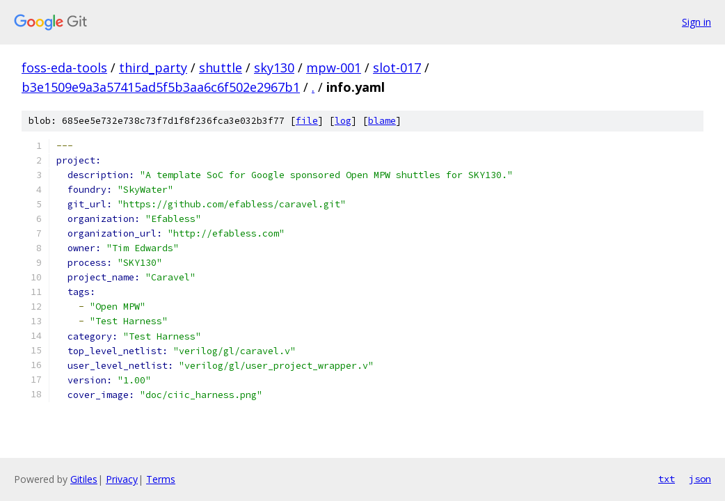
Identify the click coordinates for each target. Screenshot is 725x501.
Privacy (122, 479)
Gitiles (83, 479)
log (343, 121)
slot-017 (397, 67)
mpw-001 (333, 67)
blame (382, 121)
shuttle (220, 67)
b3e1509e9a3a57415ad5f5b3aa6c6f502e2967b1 (161, 87)
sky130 (274, 67)
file (307, 121)
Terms (160, 479)
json (700, 478)
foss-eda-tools (64, 67)
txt (666, 478)
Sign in (696, 22)
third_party (153, 67)
